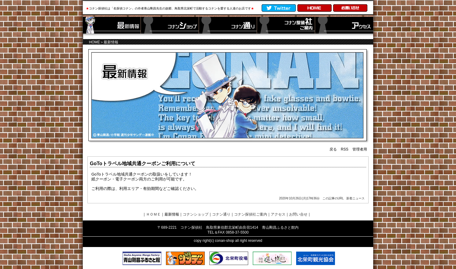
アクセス (278, 214)
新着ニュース (355, 198)
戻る (333, 149)
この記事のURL (333, 198)
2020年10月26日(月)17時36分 (299, 198)
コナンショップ (195, 214)
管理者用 (359, 149)
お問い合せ (298, 214)
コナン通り (221, 214)
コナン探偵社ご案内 (250, 214)
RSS (344, 149)
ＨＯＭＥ (153, 214)
